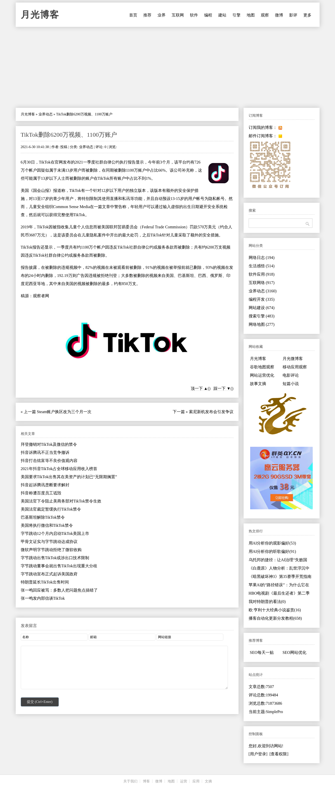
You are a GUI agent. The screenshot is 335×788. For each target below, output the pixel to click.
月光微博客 (293, 358)
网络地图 (262, 324)
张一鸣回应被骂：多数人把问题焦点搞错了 (59, 590)
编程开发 (262, 299)
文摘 (208, 781)
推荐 (147, 15)
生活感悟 (262, 266)
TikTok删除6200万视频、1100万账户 (69, 134)
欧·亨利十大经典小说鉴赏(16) (275, 610)
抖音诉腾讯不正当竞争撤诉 (45, 452)
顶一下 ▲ (199, 388)
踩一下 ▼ (222, 388)
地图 (251, 15)
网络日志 (262, 257)
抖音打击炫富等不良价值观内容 (49, 460)
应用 (196, 781)
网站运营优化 (262, 375)
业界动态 (45, 114)
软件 (194, 15)
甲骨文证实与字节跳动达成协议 (49, 541)
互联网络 (262, 282)
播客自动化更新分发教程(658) (275, 618)
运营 (183, 781)
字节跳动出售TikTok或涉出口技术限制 (55, 558)
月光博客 (40, 15)
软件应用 (262, 274)
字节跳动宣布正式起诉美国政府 (49, 574)
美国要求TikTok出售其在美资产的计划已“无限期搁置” (69, 477)
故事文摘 (258, 383)
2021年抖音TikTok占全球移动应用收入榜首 (59, 469)
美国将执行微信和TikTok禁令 (47, 525)
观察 (265, 15)
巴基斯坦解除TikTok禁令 (43, 517)
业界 (161, 15)
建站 (222, 15)
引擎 (236, 15)
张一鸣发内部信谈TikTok (43, 598)
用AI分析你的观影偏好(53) (272, 543)
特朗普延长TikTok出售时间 (45, 582)
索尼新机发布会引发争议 (211, 412)
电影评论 (291, 375)
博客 (146, 781)
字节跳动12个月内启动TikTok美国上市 (55, 533)
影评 (293, 15)
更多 (307, 15)
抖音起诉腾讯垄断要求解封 (45, 485)
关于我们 (130, 781)
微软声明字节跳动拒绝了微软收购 (51, 550)
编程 (208, 15)
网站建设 (262, 308)
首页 (133, 15)
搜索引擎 (262, 316)
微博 (279, 15)
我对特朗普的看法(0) (267, 601)
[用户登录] (258, 754)
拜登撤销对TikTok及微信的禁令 (49, 444)
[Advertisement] (168, 67)
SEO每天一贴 (262, 652)
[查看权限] (278, 754)
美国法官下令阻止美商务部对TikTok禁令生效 (61, 501)
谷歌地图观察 (262, 367)
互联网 (178, 15)
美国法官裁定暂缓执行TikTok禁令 (51, 509)
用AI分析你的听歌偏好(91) (272, 551)
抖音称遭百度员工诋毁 (41, 493)
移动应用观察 (295, 367)
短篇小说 (291, 383)
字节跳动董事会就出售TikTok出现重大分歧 (59, 566)
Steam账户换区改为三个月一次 (64, 412)
